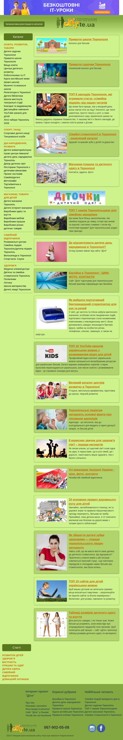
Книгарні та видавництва (17, 106)
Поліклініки (10, 279)
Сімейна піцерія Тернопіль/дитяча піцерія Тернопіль (18, 248)
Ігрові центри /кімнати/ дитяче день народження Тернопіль (18, 157)
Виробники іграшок (14, 221)
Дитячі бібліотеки (13, 95)
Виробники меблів (14, 218)
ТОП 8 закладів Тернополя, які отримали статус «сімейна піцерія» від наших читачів (90, 98)
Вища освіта (10, 65)
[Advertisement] (18, 345)
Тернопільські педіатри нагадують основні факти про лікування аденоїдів (90, 414)
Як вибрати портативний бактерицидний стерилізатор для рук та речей (93, 304)
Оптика (8, 282)
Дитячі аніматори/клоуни (17, 150)
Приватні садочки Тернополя (90, 64)
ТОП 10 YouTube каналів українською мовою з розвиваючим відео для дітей (90, 350)
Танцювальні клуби (14, 136)
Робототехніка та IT (14, 75)
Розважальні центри (15, 241)
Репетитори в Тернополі (17, 92)
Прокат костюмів (13, 173)
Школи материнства (15, 286)
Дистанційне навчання (16, 109)
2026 (8, 736)
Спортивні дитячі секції (16, 133)
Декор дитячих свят (15, 163)
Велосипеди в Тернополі (17, 255)
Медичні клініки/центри (16, 269)
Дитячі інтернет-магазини (18, 207)
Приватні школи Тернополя (88, 39)
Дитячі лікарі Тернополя (17, 289)
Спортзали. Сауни (14, 258)
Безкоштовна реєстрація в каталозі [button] (24, 24)
